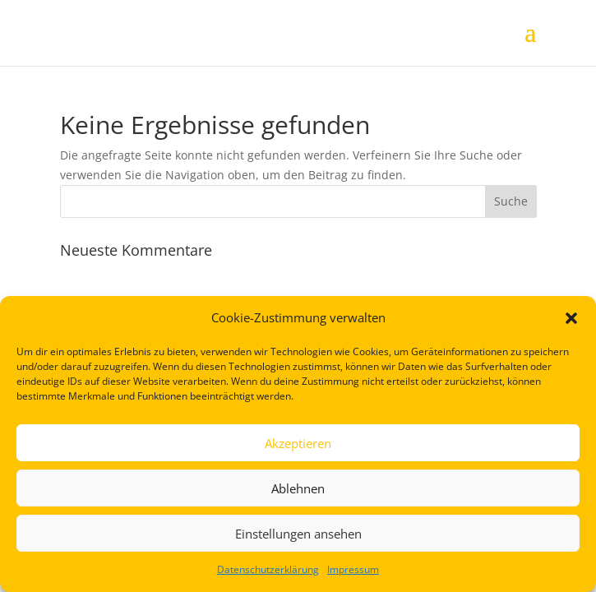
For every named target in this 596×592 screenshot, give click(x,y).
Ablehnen (298, 488)
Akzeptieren (298, 443)
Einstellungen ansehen (298, 533)
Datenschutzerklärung (268, 569)
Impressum (353, 569)
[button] (571, 318)
